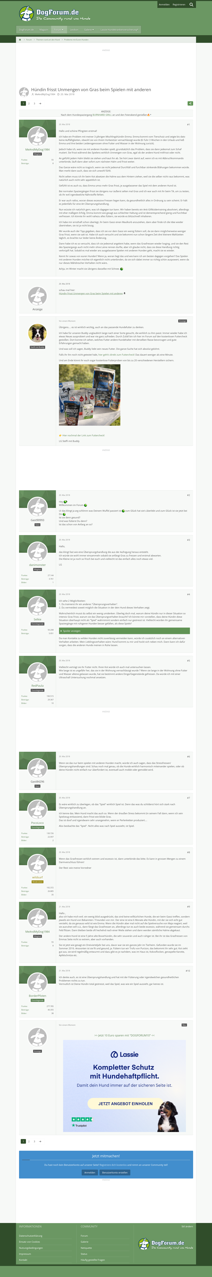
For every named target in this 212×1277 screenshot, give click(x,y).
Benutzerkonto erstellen (115, 1172)
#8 (188, 852)
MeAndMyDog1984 (45, 94)
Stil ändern (187, 1226)
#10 (188, 970)
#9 (188, 906)
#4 (188, 594)
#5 (188, 660)
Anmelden (164, 4)
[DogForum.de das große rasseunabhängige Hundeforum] (54, 13)
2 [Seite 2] (28, 103)
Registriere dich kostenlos (113, 1164)
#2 (188, 495)
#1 (188, 124)
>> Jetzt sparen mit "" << (124, 1035)
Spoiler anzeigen (71, 630)
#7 (188, 797)
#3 (188, 539)
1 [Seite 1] (23, 103)
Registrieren (179, 4)
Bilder (23, 582)
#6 (188, 756)
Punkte (24, 160)
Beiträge (25, 163)
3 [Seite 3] (34, 103)
